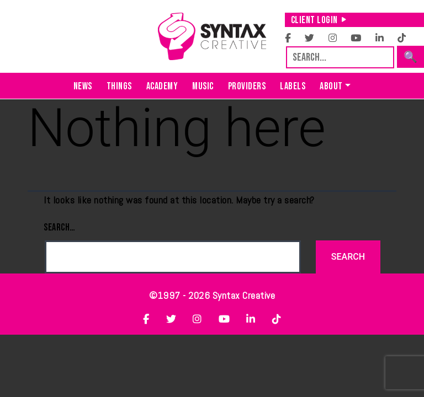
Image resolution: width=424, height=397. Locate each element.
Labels (292, 86)
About (331, 86)
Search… (60, 227)
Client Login (319, 20)
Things (119, 86)
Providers (247, 86)
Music (203, 86)
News (82, 86)
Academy (162, 86)
